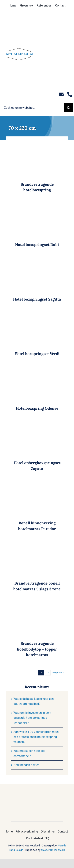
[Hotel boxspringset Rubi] (37, 203)
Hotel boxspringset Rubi (37, 244)
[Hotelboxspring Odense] (37, 366)
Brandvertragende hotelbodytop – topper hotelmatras (37, 649)
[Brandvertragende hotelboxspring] (37, 142)
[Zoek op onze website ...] (32, 107)
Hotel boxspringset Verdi (37, 353)
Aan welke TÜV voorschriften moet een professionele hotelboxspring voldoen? (36, 737)
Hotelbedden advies (26, 765)
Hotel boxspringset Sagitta (37, 299)
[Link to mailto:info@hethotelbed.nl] (61, 94)
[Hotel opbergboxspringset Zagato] (37, 421)
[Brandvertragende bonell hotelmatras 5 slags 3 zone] (37, 541)
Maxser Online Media (53, 849)
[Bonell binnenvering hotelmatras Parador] (37, 481)
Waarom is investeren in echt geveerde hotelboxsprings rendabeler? (32, 718)
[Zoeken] (68, 107)
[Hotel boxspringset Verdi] (37, 312)
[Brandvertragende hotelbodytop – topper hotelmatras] (37, 602)
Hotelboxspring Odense (37, 408)
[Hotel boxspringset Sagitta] (37, 257)
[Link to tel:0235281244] (69, 94)
